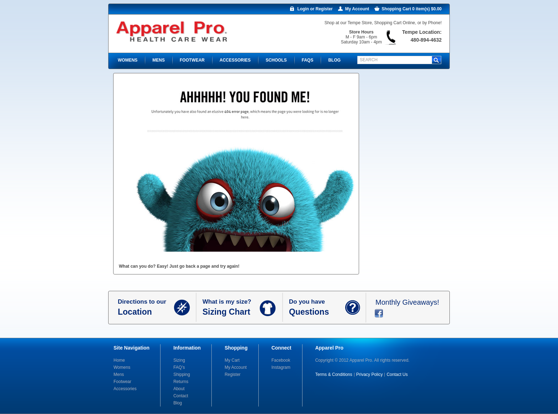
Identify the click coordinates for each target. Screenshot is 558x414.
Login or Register (314, 8)
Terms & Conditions (333, 374)
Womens (122, 367)
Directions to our (146, 307)
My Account (357, 8)
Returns (180, 381)
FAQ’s (179, 367)
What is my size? (231, 307)
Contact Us (396, 374)
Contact (180, 395)
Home (119, 360)
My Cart (232, 360)
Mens (119, 374)
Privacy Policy (369, 374)
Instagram (281, 367)
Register (233, 374)
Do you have (317, 307)
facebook (379, 313)
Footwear (122, 381)
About (178, 388)
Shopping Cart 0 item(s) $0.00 (411, 8)
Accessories (125, 388)
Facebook (281, 360)
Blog (177, 402)
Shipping (181, 374)
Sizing (179, 360)
